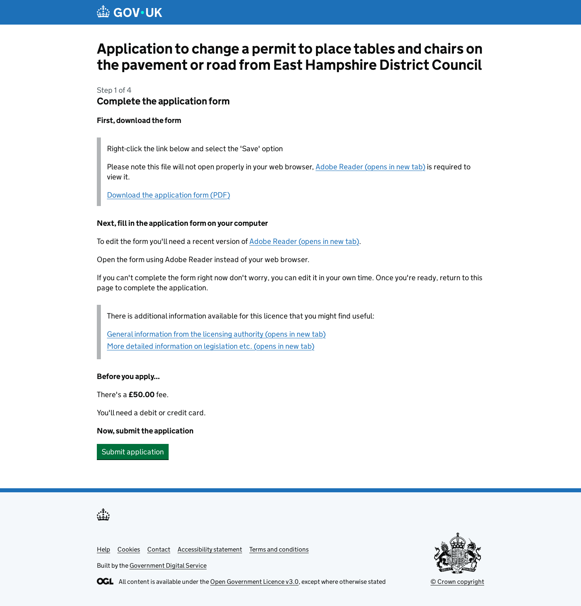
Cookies (128, 549)
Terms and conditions (279, 549)
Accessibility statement (210, 549)
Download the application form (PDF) (168, 195)
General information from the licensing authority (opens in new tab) (216, 334)
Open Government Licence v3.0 (254, 581)
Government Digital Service (168, 565)
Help (103, 549)
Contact (158, 549)
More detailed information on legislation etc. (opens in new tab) (210, 346)
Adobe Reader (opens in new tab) (370, 166)
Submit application (133, 451)
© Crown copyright (457, 581)
